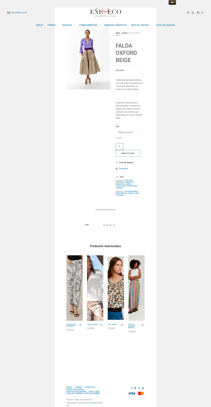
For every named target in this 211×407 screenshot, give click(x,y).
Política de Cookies (75, 389)
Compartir (122, 168)
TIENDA (51, 25)
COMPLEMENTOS (88, 25)
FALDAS (124, 33)
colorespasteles (131, 191)
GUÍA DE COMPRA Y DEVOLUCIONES (83, 393)
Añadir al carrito (128, 153)
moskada (120, 195)
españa (130, 193)
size (117, 126)
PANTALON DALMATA (71, 325)
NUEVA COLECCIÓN (124, 185)
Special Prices (140, 25)
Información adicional (105, 209)
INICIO (39, 25)
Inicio (118, 33)
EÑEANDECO (121, 193)
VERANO (119, 188)
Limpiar (119, 138)
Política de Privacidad (76, 391)
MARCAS (67, 25)
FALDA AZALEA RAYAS (131, 326)
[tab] (105, 209)
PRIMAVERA (132, 186)
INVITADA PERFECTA (115, 25)
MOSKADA (120, 184)
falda (137, 193)
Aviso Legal (94, 391)
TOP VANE (112, 324)
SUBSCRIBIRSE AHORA (17, 13)
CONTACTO (90, 387)
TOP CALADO (92, 324)
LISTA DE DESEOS (165, 25)
